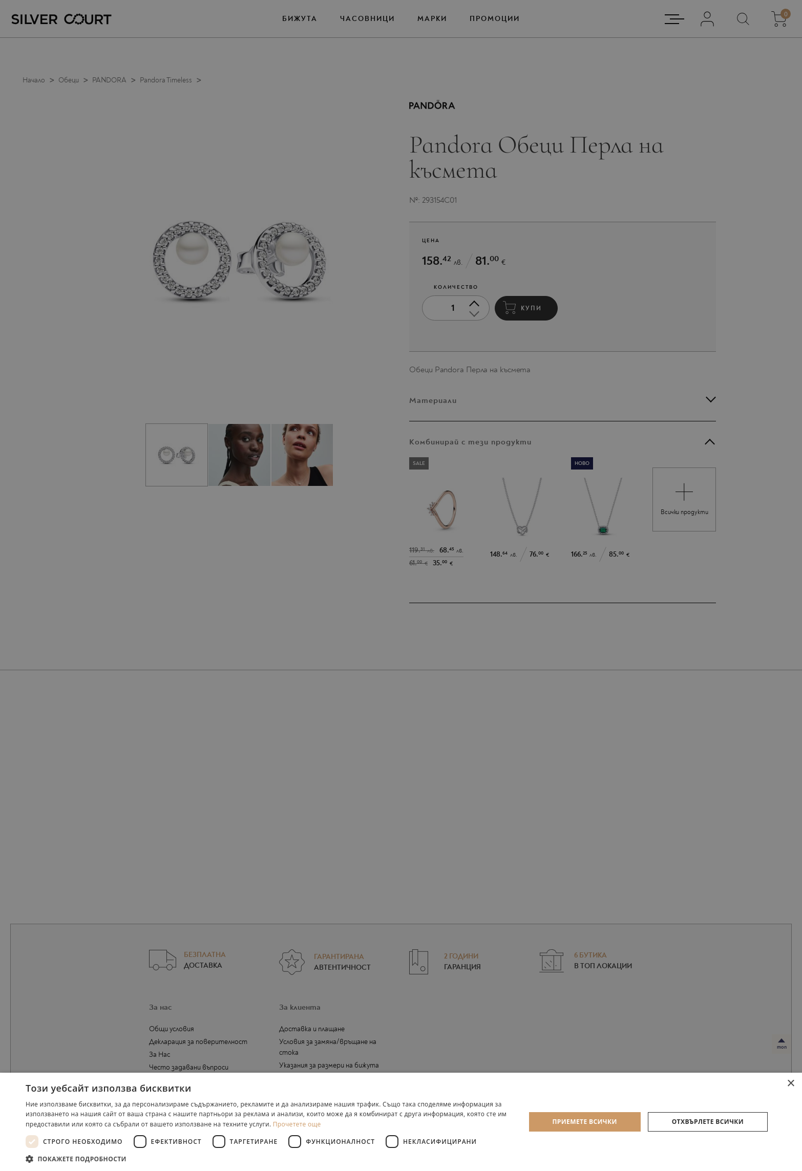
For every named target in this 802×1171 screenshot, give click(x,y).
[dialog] (401, 585)
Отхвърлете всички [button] (708, 1121)
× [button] (790, 1084)
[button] (268, 1158)
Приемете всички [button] (585, 1121)
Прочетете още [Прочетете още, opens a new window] (297, 1124)
